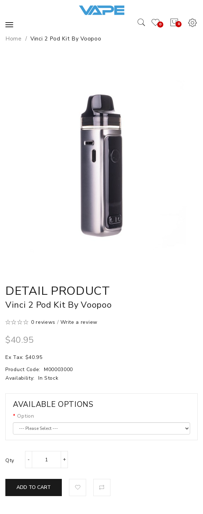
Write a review (79, 322)
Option (25, 416)
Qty (9, 460)
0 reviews (43, 322)
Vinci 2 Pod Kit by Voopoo (66, 38)
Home (13, 38)
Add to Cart (33, 487)
